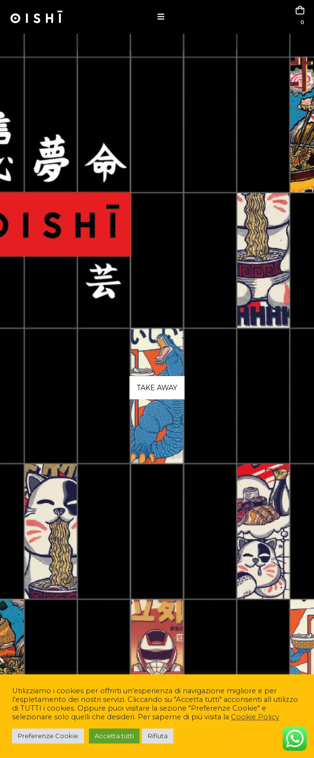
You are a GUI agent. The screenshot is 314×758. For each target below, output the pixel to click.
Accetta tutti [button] (114, 736)
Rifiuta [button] (158, 736)
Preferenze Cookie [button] (48, 736)
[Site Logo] (36, 17)
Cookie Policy (255, 717)
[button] (161, 17)
